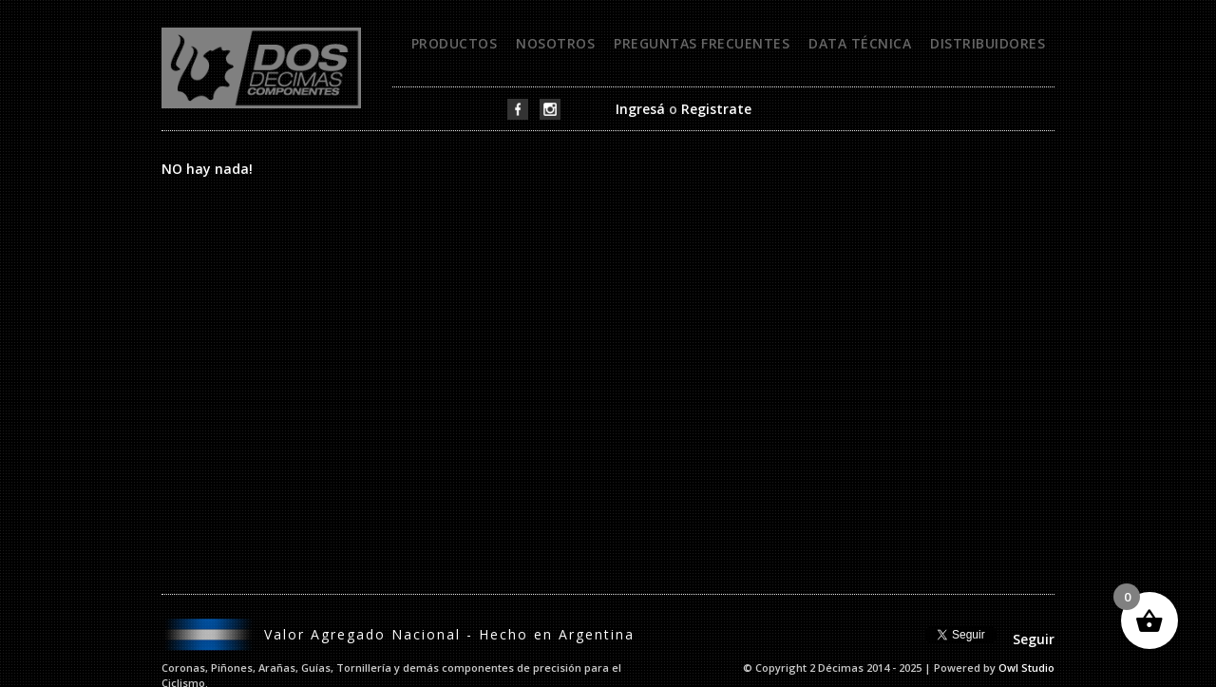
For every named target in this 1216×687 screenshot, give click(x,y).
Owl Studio (1026, 667)
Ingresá (640, 109)
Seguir (1033, 639)
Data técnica (859, 43)
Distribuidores (987, 43)
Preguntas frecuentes (701, 43)
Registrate (716, 109)
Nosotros (555, 43)
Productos (454, 43)
